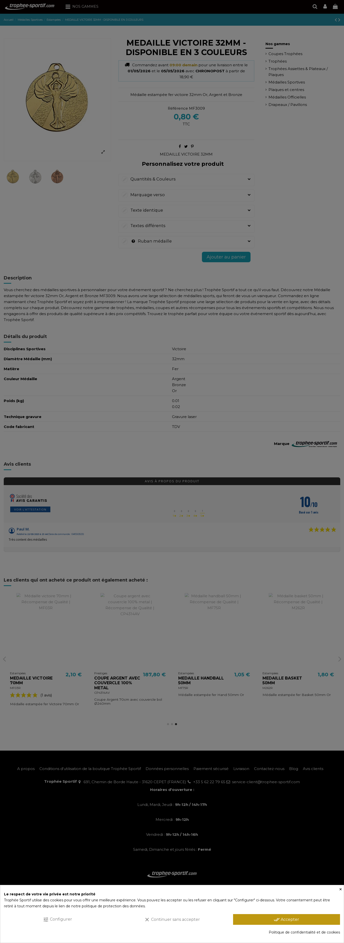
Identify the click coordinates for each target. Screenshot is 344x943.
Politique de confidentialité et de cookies (304, 932)
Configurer (57, 920)
